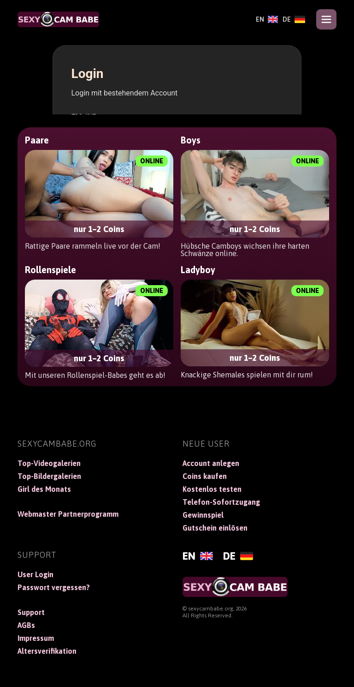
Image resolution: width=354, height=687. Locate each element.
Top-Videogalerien (49, 463)
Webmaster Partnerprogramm (68, 514)
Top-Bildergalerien (49, 476)
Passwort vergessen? (54, 587)
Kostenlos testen (212, 489)
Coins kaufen (205, 476)
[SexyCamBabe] (58, 19)
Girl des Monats (44, 489)
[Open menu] (326, 19)
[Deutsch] (294, 19)
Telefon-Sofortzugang (221, 502)
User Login (35, 574)
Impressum (36, 638)
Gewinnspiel (203, 515)
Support (31, 612)
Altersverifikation (47, 651)
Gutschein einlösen (215, 528)
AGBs (26, 625)
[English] (267, 19)
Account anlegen (211, 463)
